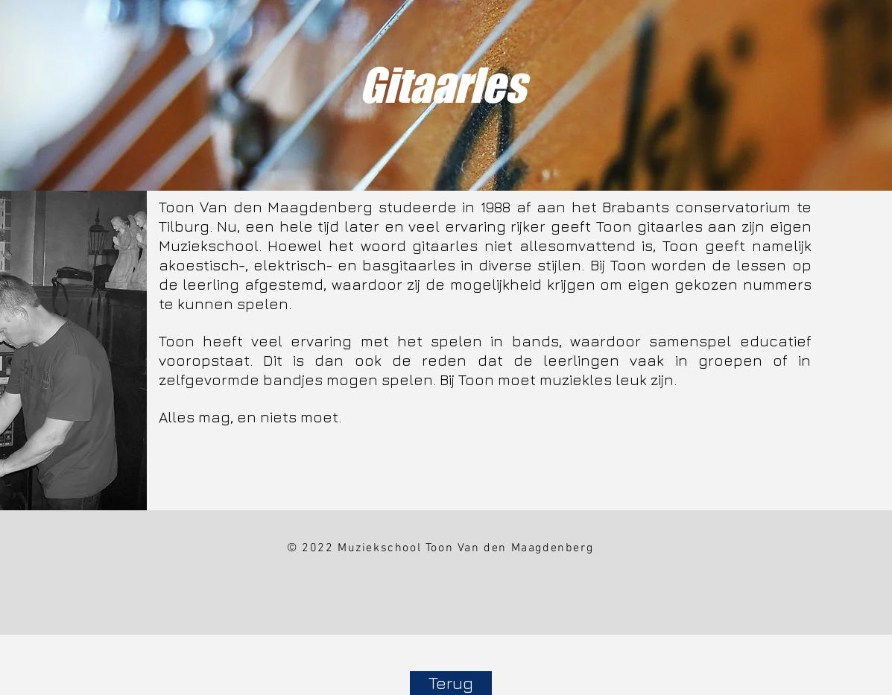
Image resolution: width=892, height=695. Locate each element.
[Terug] (451, 683)
